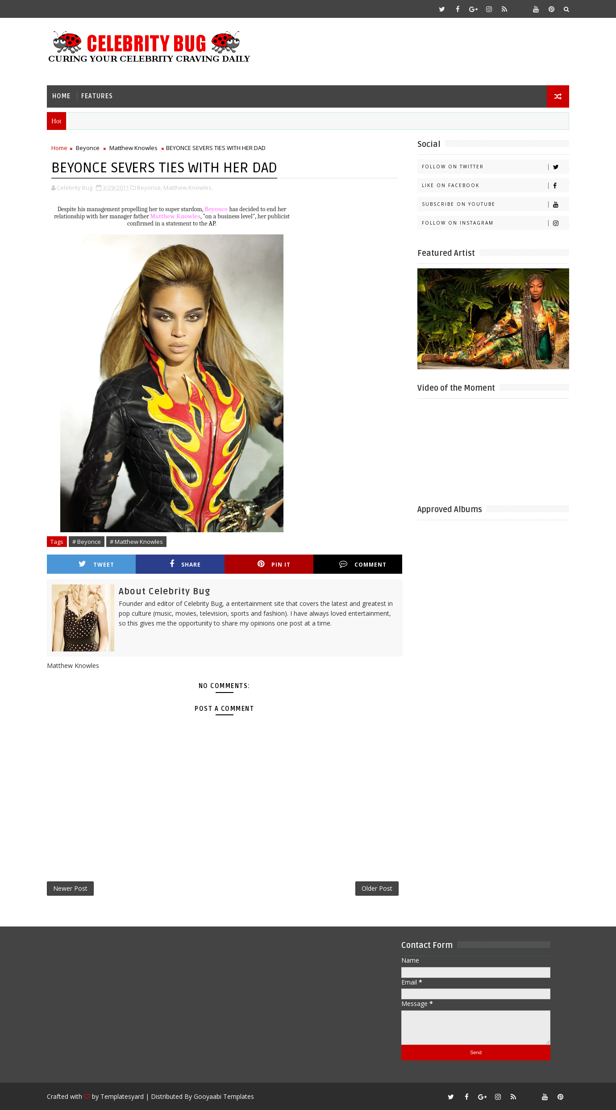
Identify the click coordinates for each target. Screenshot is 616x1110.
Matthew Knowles (133, 148)
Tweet (96, 564)
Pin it (274, 564)
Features (97, 96)
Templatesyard (122, 1096)
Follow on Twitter (495, 166)
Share (185, 564)
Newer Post (70, 888)
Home (61, 96)
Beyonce (88, 148)
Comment (363, 564)
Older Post (377, 888)
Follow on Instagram (495, 223)
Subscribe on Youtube (495, 204)
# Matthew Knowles (136, 542)
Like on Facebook (495, 185)
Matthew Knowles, (188, 188)
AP (212, 223)
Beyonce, (149, 188)
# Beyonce (86, 542)
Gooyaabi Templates (224, 1096)
